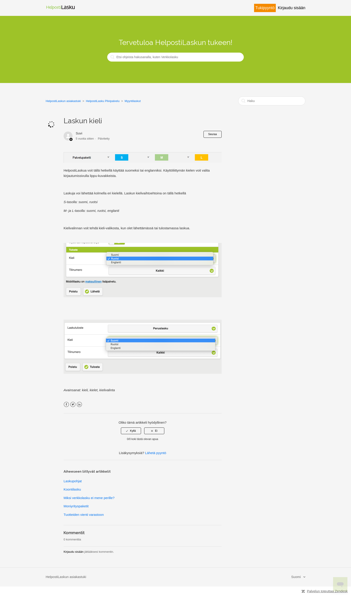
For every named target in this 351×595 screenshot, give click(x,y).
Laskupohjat (73, 481)
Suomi (296, 577)
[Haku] (271, 100)
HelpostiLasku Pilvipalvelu (103, 101)
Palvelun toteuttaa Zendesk (327, 591)
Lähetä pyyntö (155, 453)
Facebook (66, 404)
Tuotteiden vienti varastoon (84, 514)
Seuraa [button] (212, 134)
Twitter (73, 404)
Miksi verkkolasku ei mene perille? (89, 498)
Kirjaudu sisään (73, 551)
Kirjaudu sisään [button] (291, 8)
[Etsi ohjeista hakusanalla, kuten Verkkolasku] (175, 57)
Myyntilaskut (133, 101)
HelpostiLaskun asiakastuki (63, 101)
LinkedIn (79, 404)
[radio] (131, 430)
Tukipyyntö (264, 8)
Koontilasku (72, 489)
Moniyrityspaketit (76, 506)
